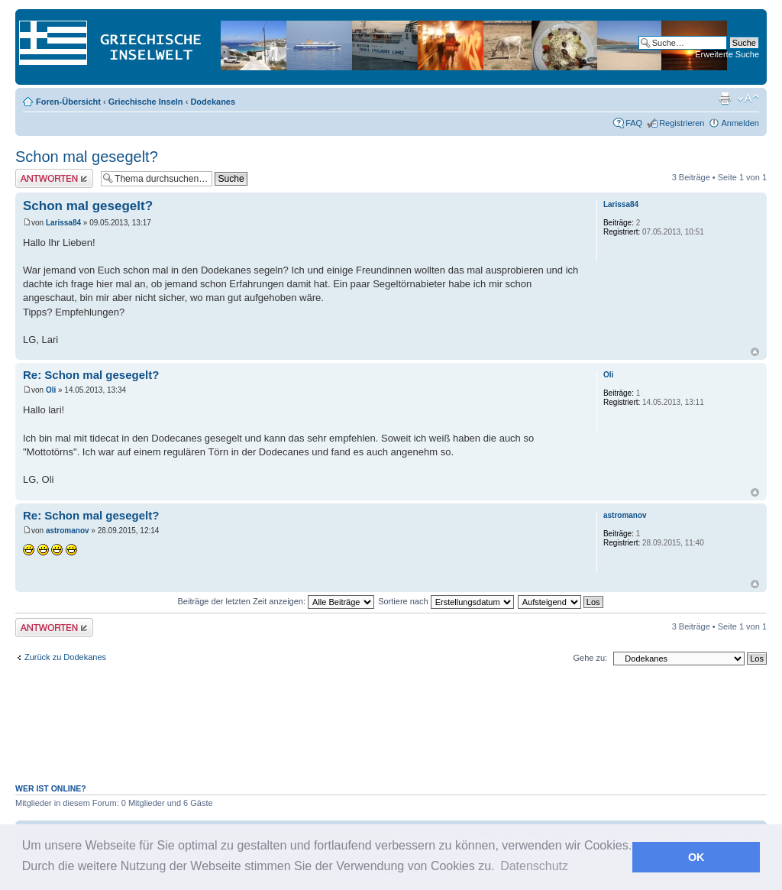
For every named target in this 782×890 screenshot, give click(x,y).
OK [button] (696, 857)
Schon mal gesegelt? (86, 156)
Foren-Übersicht (68, 101)
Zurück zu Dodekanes (65, 657)
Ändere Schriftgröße (748, 98)
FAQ (633, 123)
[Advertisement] (391, 732)
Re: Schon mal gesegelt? (91, 374)
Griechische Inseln (145, 101)
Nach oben (755, 352)
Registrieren (681, 123)
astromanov (67, 530)
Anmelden (740, 123)
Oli (51, 390)
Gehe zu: (590, 657)
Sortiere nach (445, 601)
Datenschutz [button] (534, 865)
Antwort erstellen (54, 178)
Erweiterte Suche (727, 54)
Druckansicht (724, 98)
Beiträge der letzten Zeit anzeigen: (275, 601)
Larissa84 (63, 222)
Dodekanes (212, 101)
